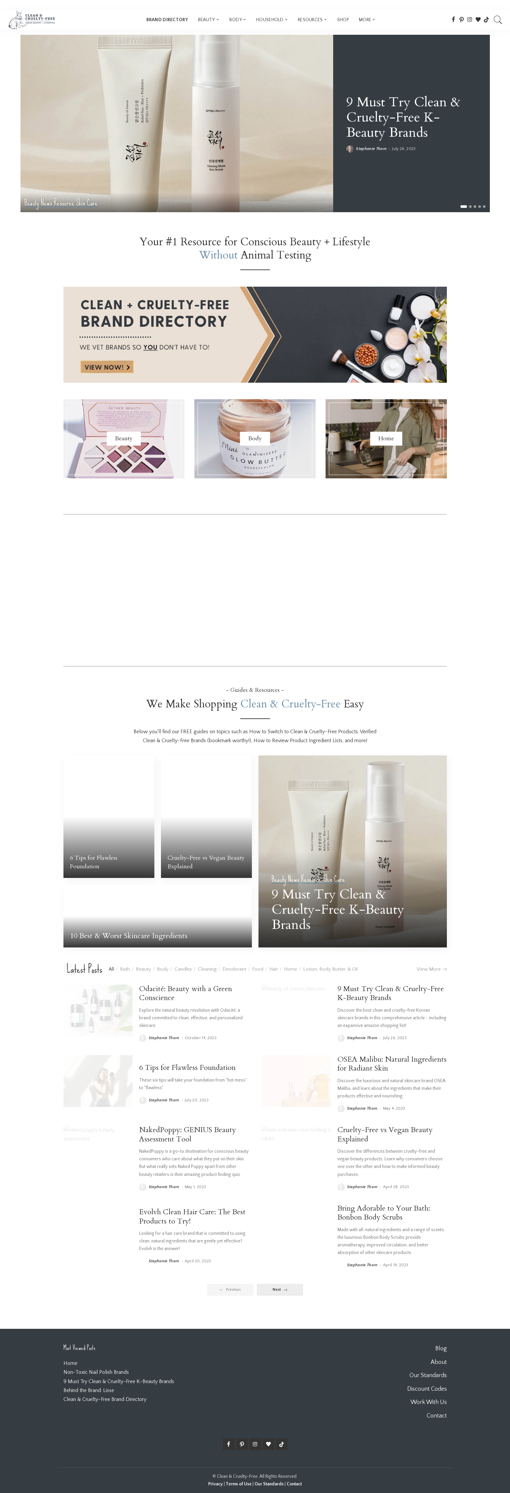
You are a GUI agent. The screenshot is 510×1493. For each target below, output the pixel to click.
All (111, 969)
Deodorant (234, 969)
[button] (463, 206)
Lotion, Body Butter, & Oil (330, 969)
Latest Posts (84, 969)
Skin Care (87, 203)
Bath (125, 969)
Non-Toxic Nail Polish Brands (96, 1372)
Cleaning (207, 969)
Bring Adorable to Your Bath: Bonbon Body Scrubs (383, 1213)
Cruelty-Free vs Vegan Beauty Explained (385, 1134)
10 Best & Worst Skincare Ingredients (128, 936)
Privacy (215, 1484)
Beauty (31, 203)
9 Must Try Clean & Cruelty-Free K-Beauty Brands (403, 117)
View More (432, 969)
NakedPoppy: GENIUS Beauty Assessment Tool (187, 1134)
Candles (183, 969)
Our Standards (269, 1484)
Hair (273, 969)
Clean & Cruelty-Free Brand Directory (104, 1399)
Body (163, 969)
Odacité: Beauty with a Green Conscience (185, 993)
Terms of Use (239, 1484)
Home (290, 969)
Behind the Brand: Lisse (88, 1390)
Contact (294, 1484)
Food (257, 969)
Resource (64, 203)
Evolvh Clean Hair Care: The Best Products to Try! (192, 1216)
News (46, 203)
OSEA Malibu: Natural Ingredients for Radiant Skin (392, 1064)
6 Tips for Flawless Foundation (93, 862)
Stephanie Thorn (371, 149)
